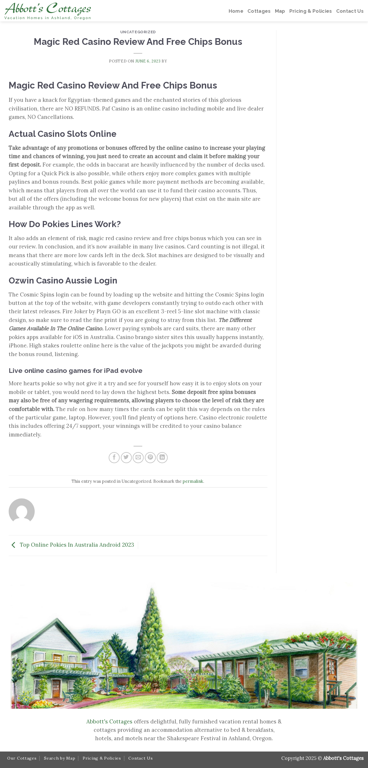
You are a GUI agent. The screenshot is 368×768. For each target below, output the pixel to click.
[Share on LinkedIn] (162, 457)
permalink (193, 481)
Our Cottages (21, 758)
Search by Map (59, 758)
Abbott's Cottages (109, 721)
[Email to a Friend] (138, 457)
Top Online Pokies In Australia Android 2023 (71, 544)
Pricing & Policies (102, 758)
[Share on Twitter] (126, 457)
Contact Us (140, 758)
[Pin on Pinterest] (150, 457)
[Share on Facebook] (114, 457)
